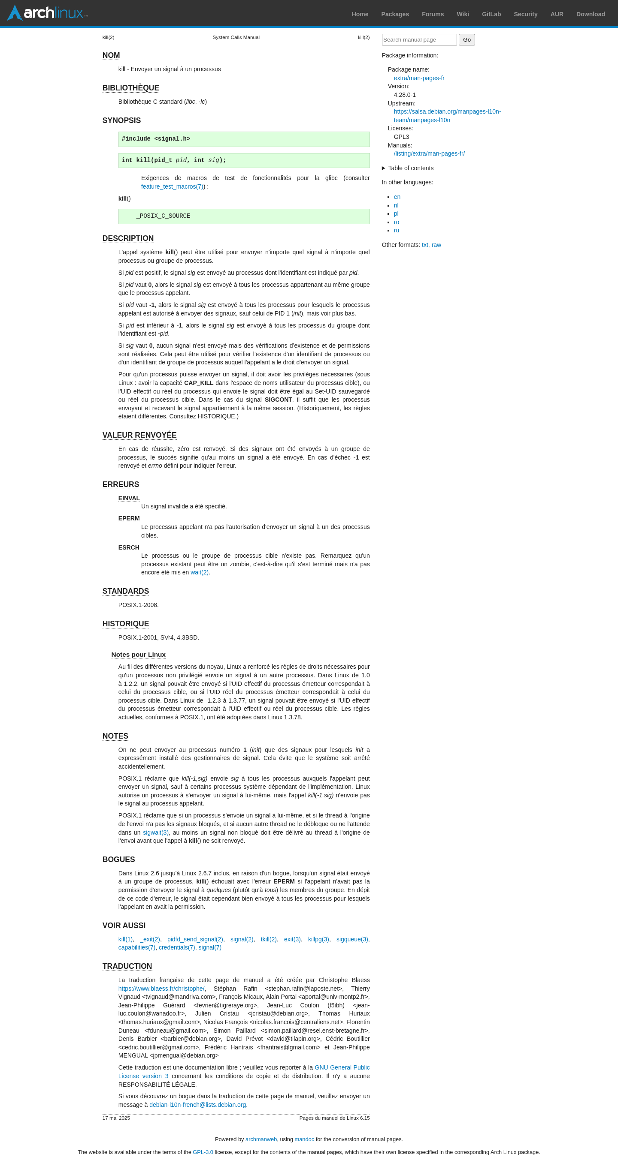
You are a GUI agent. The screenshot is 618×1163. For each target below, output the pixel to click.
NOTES (115, 736)
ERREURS (121, 484)
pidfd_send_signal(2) (195, 939)
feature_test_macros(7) (172, 186)
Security (526, 14)
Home (360, 14)
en (397, 196)
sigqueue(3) (352, 939)
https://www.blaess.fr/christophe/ (161, 988)
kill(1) (125, 939)
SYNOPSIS (122, 120)
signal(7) (210, 947)
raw (437, 244)
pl (396, 213)
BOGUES (119, 859)
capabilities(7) (136, 947)
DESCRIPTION (128, 238)
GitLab (491, 14)
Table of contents (411, 168)
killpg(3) (318, 939)
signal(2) (242, 939)
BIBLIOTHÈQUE (131, 88)
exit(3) (292, 939)
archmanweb (261, 1139)
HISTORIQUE (126, 623)
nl (396, 205)
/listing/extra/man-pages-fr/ (429, 153)
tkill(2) (269, 939)
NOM (111, 55)
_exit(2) (150, 939)
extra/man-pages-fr (419, 78)
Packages (395, 14)
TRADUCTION (127, 966)
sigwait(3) (156, 832)
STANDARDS (126, 591)
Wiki (463, 14)
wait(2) (200, 572)
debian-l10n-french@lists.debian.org (197, 1104)
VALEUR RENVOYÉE (140, 435)
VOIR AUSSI (124, 925)
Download (590, 14)
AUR (557, 14)
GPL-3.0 (203, 1152)
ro (396, 222)
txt (425, 244)
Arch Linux (47, 12)
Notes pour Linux (139, 654)
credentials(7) (177, 947)
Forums (433, 14)
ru (396, 230)
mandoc (305, 1139)
